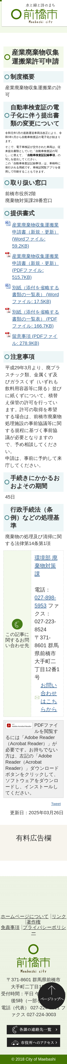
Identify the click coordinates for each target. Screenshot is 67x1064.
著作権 (34, 922)
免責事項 (10, 927)
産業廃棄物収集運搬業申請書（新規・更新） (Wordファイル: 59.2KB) (35, 235)
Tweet (56, 804)
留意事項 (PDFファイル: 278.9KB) (35, 340)
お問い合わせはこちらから (49, 697)
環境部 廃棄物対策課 (46, 566)
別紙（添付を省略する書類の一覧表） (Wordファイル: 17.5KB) (35, 294)
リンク (59, 916)
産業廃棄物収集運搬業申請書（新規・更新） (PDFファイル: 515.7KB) (35, 267)
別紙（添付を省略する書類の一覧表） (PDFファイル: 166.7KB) (35, 319)
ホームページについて (25, 916)
